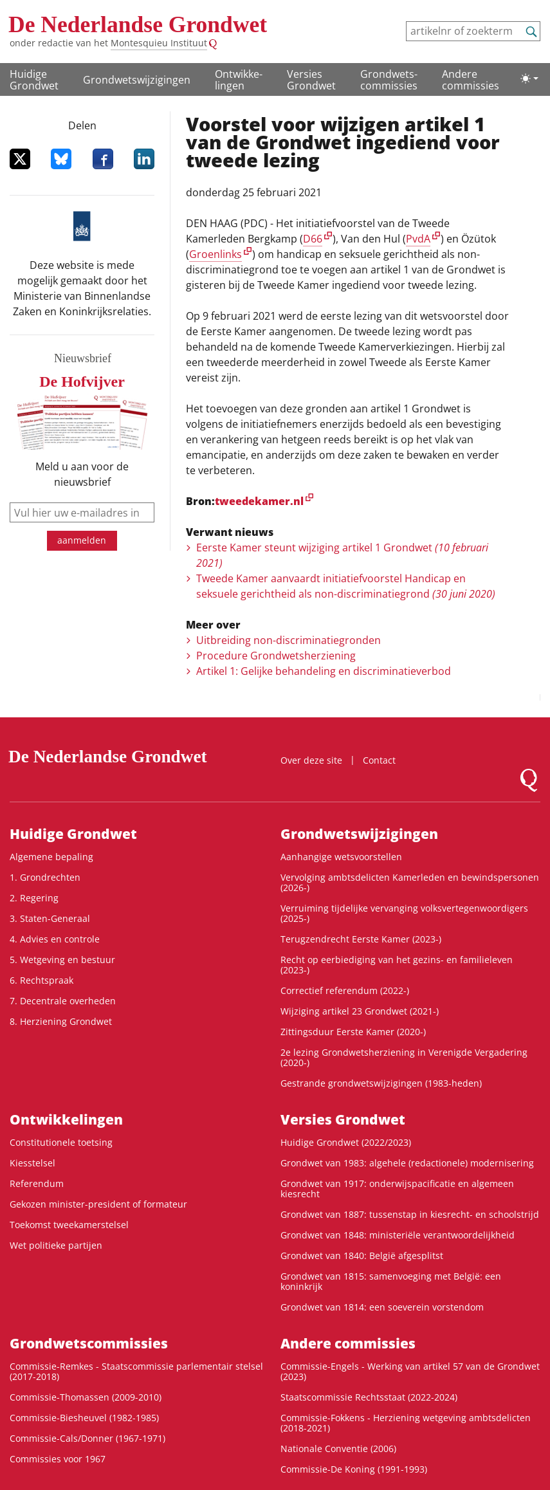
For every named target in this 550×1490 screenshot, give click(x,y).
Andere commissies (470, 80)
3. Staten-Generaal (50, 918)
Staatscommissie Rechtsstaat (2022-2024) (368, 1397)
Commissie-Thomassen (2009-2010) (85, 1397)
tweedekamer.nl (259, 501)
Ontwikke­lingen (238, 80)
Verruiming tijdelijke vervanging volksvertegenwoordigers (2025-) (404, 913)
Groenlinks (215, 254)
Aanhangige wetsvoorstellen (341, 857)
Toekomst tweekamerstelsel (69, 1225)
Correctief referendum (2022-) (344, 990)
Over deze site (311, 760)
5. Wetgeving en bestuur (62, 959)
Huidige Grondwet (34, 80)
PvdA (418, 239)
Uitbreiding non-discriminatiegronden (288, 640)
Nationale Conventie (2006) (338, 1448)
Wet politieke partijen (56, 1245)
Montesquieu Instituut (159, 43)
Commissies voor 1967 (57, 1459)
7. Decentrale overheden (63, 1001)
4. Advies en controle (55, 939)
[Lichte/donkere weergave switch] (529, 78)
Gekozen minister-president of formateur (98, 1204)
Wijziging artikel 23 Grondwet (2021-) (359, 1011)
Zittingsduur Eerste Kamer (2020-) (353, 1032)
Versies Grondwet (311, 80)
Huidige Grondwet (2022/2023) (345, 1142)
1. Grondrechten (45, 877)
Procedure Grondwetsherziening (276, 655)
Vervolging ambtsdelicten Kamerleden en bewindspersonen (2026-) (409, 882)
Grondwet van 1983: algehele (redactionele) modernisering (407, 1163)
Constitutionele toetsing (61, 1142)
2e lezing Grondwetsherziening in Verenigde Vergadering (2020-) (403, 1057)
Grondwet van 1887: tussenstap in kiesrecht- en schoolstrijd (409, 1214)
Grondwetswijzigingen (136, 80)
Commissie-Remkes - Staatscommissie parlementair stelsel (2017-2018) (136, 1371)
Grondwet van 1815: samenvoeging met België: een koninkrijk (390, 1281)
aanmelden (81, 540)
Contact (379, 760)
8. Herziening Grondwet (61, 1021)
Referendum (37, 1183)
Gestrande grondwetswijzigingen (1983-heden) (381, 1083)
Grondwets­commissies (388, 80)
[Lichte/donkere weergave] (529, 78)
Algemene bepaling (51, 857)
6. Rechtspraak (41, 980)
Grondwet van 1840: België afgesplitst (361, 1255)
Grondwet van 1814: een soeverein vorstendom (382, 1307)
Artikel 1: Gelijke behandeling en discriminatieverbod (323, 671)
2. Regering (34, 898)
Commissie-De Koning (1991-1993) (353, 1469)
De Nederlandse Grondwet (137, 24)
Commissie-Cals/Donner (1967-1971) (87, 1438)
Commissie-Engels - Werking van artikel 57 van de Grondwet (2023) (410, 1371)
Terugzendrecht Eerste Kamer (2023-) (360, 939)
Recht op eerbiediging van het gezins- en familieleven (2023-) (396, 964)
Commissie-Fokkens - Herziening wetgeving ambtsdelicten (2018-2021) (405, 1423)
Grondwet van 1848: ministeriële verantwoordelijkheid (397, 1235)
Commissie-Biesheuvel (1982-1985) (84, 1418)
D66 (312, 239)
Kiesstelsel (32, 1163)
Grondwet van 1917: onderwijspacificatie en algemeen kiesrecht (397, 1188)
